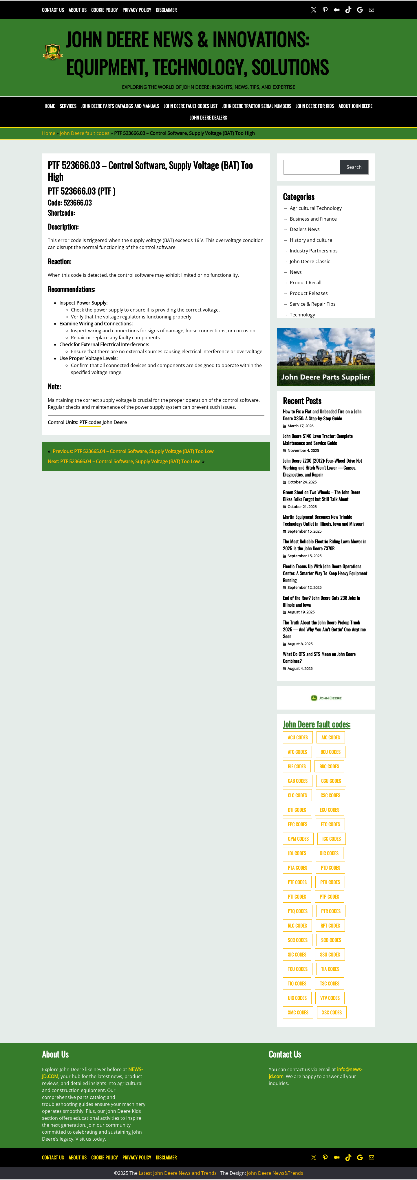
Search (354, 167)
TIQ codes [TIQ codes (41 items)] (297, 983)
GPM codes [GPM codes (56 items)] (298, 838)
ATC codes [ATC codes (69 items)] (297, 751)
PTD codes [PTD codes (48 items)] (330, 867)
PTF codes (90, 422)
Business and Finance (313, 219)
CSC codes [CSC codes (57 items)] (330, 795)
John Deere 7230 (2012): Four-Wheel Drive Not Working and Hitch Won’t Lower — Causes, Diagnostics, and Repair (322, 467)
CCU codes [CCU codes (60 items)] (331, 780)
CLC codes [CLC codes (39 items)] (297, 795)
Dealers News (305, 229)
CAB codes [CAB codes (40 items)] (298, 780)
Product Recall (305, 282)
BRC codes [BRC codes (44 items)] (329, 766)
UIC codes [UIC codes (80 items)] (297, 997)
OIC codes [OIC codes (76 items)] (329, 853)
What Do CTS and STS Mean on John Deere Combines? (319, 657)
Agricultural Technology (316, 208)
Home (50, 105)
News (296, 272)
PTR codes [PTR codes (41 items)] (331, 911)
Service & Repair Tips (313, 304)
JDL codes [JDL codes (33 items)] (297, 853)
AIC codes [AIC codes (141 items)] (330, 737)
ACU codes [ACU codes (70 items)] (298, 737)
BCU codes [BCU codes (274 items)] (331, 751)
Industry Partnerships (314, 251)
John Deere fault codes (84, 133)
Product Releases (309, 293)
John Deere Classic (310, 261)
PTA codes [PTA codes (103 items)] (297, 867)
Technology (302, 315)
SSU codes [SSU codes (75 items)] (330, 954)
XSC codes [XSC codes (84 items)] (332, 1012)
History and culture (311, 240)
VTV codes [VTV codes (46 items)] (330, 997)
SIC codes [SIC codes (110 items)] (297, 954)
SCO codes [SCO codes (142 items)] (331, 940)
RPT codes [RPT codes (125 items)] (330, 925)
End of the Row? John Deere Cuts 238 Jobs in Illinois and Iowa (321, 601)
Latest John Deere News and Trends (178, 1173)
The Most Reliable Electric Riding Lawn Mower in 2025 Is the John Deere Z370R (324, 545)
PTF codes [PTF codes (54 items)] (297, 882)
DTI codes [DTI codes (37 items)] (297, 809)
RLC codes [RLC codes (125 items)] (297, 925)
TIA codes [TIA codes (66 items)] (330, 968)
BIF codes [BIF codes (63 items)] (297, 766)
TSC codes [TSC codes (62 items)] (329, 983)
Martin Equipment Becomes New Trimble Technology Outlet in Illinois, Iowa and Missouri (323, 520)
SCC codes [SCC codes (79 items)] (298, 940)
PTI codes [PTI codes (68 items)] (297, 896)
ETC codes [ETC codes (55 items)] (330, 824)
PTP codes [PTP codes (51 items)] (329, 896)
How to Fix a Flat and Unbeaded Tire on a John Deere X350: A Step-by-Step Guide (322, 415)
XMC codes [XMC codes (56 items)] (298, 1012)
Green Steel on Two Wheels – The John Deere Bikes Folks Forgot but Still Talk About (321, 496)
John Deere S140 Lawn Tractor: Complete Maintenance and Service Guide (318, 439)
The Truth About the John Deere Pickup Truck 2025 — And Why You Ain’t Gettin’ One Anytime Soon (324, 629)
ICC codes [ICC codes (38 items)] (331, 838)
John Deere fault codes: (316, 724)
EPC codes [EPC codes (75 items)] (297, 824)
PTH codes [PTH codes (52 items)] (330, 882)
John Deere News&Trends (275, 1173)
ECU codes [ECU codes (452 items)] (329, 809)
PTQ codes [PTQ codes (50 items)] (298, 911)
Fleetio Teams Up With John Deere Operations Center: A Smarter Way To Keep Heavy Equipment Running (325, 573)
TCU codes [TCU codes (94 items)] (298, 968)
